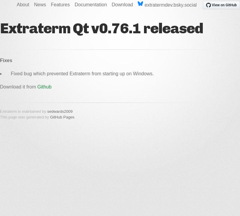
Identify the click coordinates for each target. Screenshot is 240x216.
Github (45, 86)
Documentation (91, 4)
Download (122, 4)
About (23, 4)
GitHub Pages (62, 117)
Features (60, 4)
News (40, 4)
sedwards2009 (60, 111)
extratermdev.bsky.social (167, 4)
